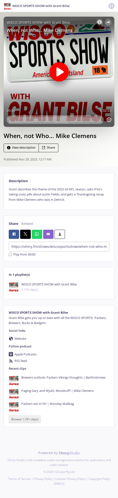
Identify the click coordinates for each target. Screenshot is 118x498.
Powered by (59, 452)
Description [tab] (18, 181)
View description (21, 147)
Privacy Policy (43, 479)
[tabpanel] (59, 194)
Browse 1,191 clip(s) (25, 419)
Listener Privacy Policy (70, 479)
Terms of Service (19, 479)
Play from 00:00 (22, 254)
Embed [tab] (27, 223)
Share (48, 147)
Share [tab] (13, 223)
